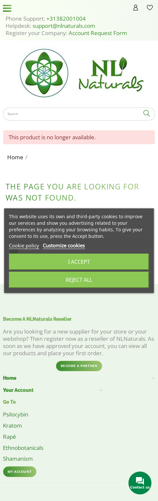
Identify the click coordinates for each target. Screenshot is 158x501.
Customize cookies (64, 245)
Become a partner (79, 365)
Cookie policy (24, 245)
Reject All (79, 279)
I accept (79, 261)
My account (20, 471)
